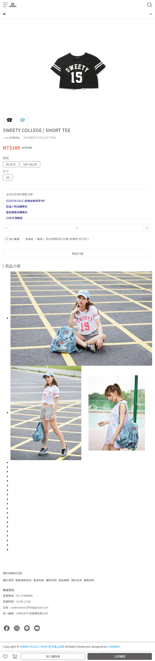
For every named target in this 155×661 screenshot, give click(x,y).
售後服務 (64, 580)
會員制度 (38, 580)
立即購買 (119, 656)
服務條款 (89, 580)
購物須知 (51, 580)
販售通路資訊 (23, 580)
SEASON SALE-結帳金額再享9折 (25, 201)
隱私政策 (76, 580)
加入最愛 (12, 239)
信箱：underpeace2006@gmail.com (25, 607)
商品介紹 (77, 253)
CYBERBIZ (114, 646)
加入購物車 (53, 656)
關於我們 (8, 580)
